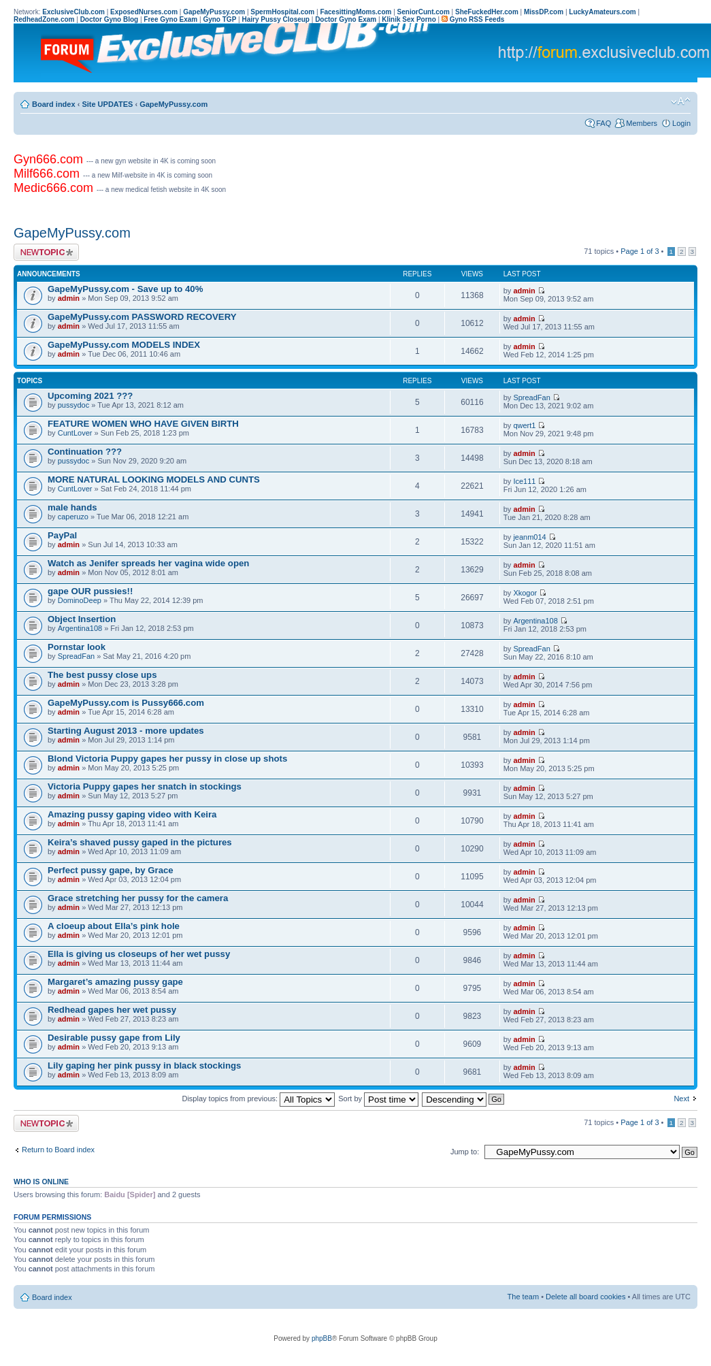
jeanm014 (529, 537)
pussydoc (73, 405)
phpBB (322, 1338)
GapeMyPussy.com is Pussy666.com (126, 703)
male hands (72, 507)
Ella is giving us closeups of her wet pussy (139, 954)
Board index (54, 104)
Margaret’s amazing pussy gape (115, 982)
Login (681, 123)
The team (523, 1296)
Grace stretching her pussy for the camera (138, 898)
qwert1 (524, 425)
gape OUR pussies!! (90, 591)
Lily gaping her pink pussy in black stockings (144, 1065)
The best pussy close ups (102, 675)
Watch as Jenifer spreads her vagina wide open (148, 563)
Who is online (41, 1181)
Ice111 (524, 481)
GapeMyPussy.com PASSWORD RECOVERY (142, 317)
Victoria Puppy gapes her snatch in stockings (145, 786)
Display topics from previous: (258, 1098)
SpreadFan (531, 397)
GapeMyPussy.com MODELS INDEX (124, 345)
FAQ (603, 123)
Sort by (378, 1098)
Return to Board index (58, 1149)
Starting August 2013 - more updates (126, 731)
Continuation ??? (85, 451)
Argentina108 (80, 628)
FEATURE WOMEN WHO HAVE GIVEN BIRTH (143, 424)
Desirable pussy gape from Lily (114, 1037)
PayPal (62, 535)
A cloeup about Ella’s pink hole (114, 926)
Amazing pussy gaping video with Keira (132, 814)
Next (681, 1098)
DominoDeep (79, 600)
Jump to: (464, 1152)
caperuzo (73, 517)
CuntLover (75, 433)
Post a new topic (46, 252)
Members (641, 123)
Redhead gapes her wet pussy (112, 1010)
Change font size (681, 101)
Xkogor (525, 593)
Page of (640, 251)
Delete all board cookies (585, 1296)
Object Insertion (82, 619)
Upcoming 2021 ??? (90, 396)
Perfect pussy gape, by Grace (110, 870)
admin (69, 298)
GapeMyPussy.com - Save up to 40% (125, 289)
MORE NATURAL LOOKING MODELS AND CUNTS (154, 479)
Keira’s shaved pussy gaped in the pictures (140, 842)
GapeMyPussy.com (173, 104)
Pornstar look (76, 647)
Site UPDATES (107, 104)
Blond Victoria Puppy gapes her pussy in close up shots (167, 758)
